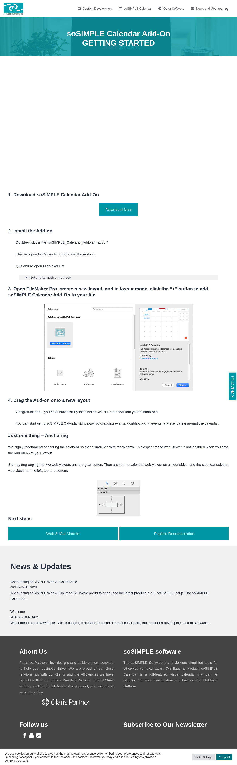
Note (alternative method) (50, 277)
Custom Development (95, 8)
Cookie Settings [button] (203, 757)
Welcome (17, 612)
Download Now (119, 210)
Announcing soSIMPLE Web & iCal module (43, 582)
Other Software (171, 8)
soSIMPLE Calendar (135, 8)
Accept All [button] (224, 757)
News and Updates (206, 8)
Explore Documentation (174, 534)
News (33, 586)
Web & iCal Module (62, 534)
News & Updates (40, 566)
